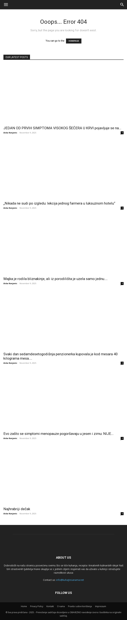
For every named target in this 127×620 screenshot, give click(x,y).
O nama (61, 606)
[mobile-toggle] (5, 4)
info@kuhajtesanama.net (70, 579)
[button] (122, 4)
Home (24, 606)
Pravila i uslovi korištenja (80, 606)
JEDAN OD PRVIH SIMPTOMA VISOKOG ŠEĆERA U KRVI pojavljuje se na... (62, 128)
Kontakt (50, 606)
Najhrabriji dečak (16, 509)
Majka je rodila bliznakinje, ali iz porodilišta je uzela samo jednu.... (55, 279)
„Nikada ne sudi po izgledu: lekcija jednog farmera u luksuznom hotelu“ (59, 203)
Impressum (100, 606)
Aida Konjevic (10, 132)
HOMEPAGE (74, 41)
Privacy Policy (36, 606)
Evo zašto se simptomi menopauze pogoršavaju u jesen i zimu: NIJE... (58, 434)
